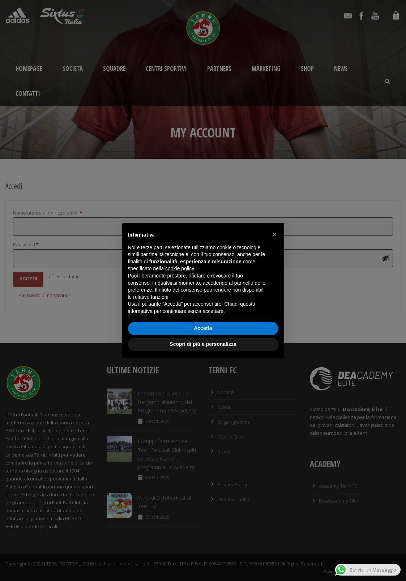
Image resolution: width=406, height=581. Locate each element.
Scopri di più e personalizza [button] (203, 344)
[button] (275, 234)
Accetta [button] (203, 328)
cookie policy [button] (179, 268)
